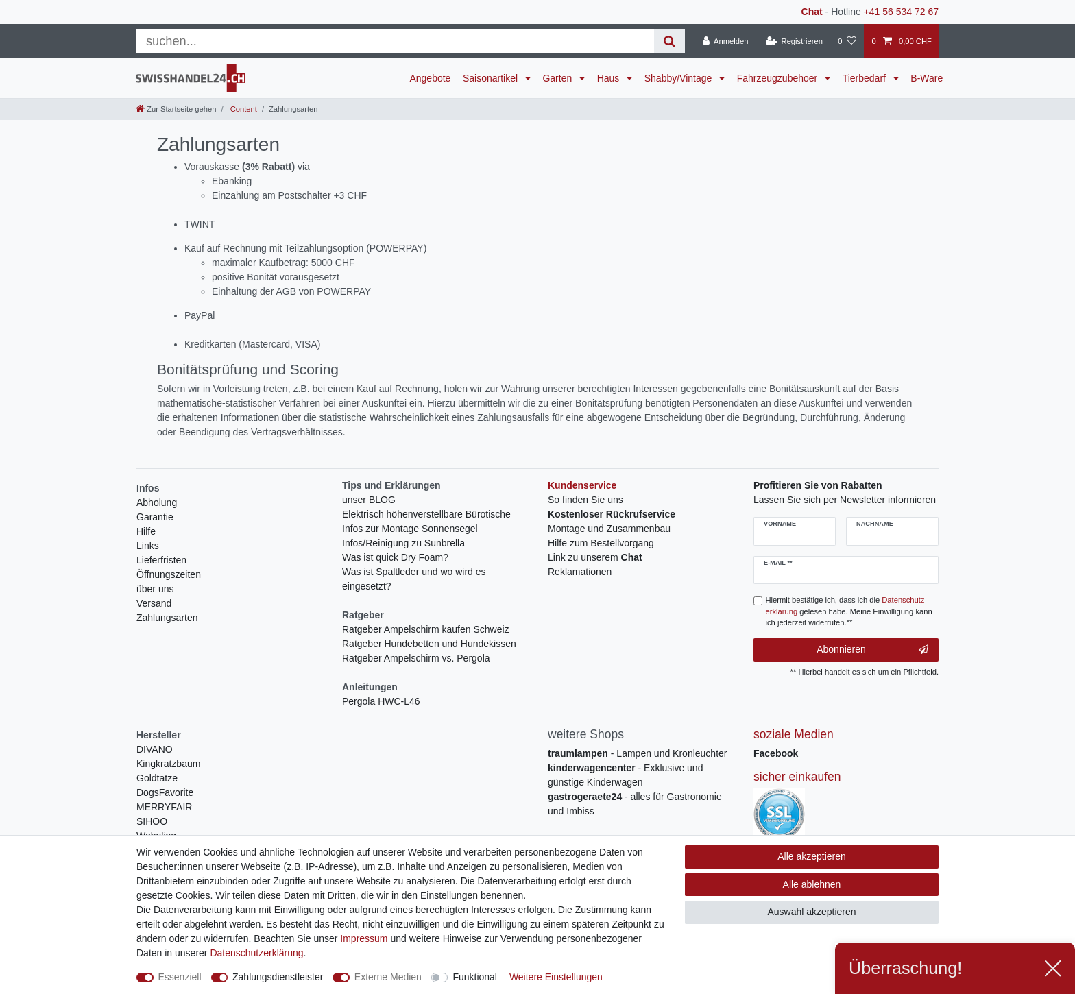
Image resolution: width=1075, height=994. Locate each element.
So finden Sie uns (585, 499)
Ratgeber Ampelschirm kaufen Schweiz (425, 629)
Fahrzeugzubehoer (778, 78)
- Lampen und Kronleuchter (637, 753)
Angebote (429, 78)
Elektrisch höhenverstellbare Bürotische (426, 514)
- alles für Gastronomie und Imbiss (635, 803)
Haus (610, 78)
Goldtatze (157, 778)
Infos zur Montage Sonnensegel (410, 528)
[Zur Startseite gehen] (176, 109)
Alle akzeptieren (811, 856)
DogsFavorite (164, 792)
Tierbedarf (866, 78)
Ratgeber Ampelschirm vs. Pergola (416, 658)
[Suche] (669, 41)
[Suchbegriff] (395, 41)
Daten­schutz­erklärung (256, 952)
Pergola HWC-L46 (381, 701)
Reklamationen (580, 571)
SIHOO (151, 821)
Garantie (154, 516)
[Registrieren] (794, 41)
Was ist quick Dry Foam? (395, 557)
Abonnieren (872, 650)
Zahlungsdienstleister (277, 976)
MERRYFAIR (164, 806)
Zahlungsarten (167, 617)
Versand (153, 603)
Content (242, 109)
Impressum (363, 938)
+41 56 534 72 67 (901, 11)
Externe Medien (388, 976)
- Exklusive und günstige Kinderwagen (625, 775)
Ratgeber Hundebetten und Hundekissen (429, 643)
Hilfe (146, 531)
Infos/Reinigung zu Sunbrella (403, 542)
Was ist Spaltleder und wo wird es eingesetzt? (414, 579)
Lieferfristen (161, 560)
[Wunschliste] (847, 41)
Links (147, 545)
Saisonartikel (491, 78)
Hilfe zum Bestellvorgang (601, 542)
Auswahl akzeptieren (811, 911)
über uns (154, 588)
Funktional (474, 976)
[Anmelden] (725, 41)
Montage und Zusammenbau (609, 528)
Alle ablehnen (812, 884)
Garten (558, 78)
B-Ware (926, 78)
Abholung (156, 502)
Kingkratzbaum (168, 763)
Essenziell (180, 976)
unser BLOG (369, 499)
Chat (812, 11)
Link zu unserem (595, 557)
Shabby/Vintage (679, 78)
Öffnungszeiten (168, 574)
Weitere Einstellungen (556, 976)
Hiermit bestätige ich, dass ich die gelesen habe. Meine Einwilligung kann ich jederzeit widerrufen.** (849, 611)
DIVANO (154, 749)
